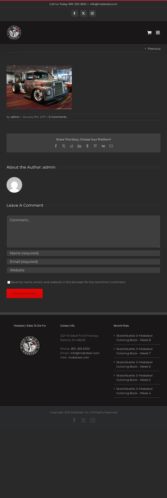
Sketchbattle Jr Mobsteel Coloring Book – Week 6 (134, 364)
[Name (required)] (83, 253)
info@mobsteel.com (103, 4)
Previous (154, 48)
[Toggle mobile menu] (158, 32)
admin (15, 116)
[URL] (83, 270)
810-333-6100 (80, 348)
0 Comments (58, 116)
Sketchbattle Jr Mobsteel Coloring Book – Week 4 (134, 391)
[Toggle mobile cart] (149, 32)
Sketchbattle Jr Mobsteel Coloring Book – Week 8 (134, 338)
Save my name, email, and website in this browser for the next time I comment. (68, 282)
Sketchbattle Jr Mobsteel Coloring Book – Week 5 (134, 378)
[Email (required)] (83, 261)
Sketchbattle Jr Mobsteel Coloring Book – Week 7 (134, 351)
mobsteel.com (78, 357)
